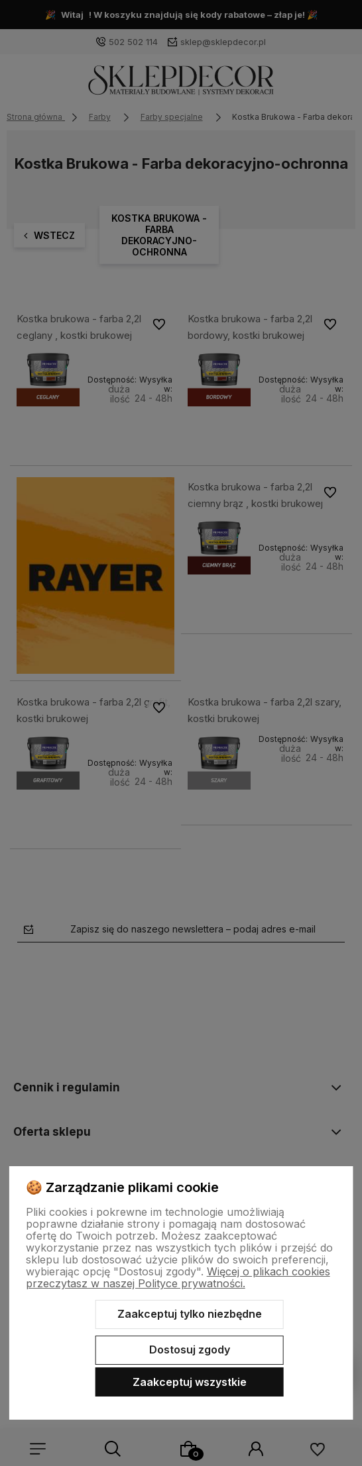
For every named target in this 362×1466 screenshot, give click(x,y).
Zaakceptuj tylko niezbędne (189, 1313)
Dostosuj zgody (189, 1349)
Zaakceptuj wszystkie (190, 1382)
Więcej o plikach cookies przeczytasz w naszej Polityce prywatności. (178, 1277)
